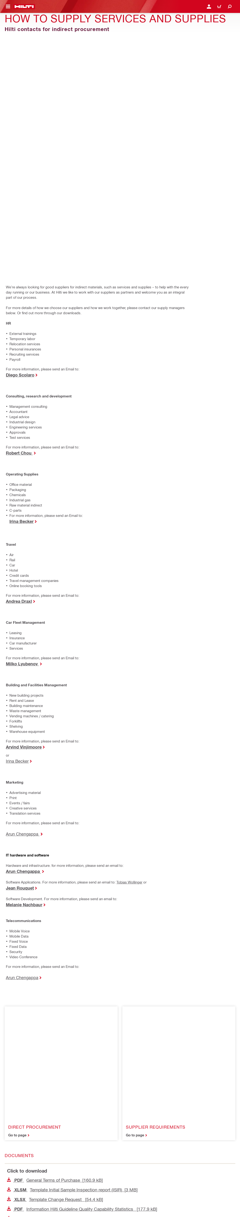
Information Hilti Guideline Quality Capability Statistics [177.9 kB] (82, 869)
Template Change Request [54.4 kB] (55, 860)
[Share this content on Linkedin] (46, 998)
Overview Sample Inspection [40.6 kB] (56, 917)
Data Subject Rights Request (26, 1184)
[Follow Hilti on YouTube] (32, 1206)
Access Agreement (19, 1146)
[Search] (229, 6)
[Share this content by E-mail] (17, 1016)
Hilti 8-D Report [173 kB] (44, 926)
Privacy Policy (15, 1153)
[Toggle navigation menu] (8, 6)
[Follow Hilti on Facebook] (11, 1206)
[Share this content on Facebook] (17, 998)
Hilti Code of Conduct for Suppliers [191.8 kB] (63, 907)
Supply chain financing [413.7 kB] (51, 936)
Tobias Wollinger (129, 655)
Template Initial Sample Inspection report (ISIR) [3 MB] (72, 850)
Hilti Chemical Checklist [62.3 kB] (52, 946)
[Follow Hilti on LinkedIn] (21, 1206)
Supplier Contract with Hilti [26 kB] (52, 879)
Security (11, 1161)
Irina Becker (17, 534)
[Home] (24, 6)
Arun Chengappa (23, 607)
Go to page (17, 795)
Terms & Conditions (19, 1169)
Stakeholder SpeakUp (21, 1177)
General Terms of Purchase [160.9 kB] (55, 840)
